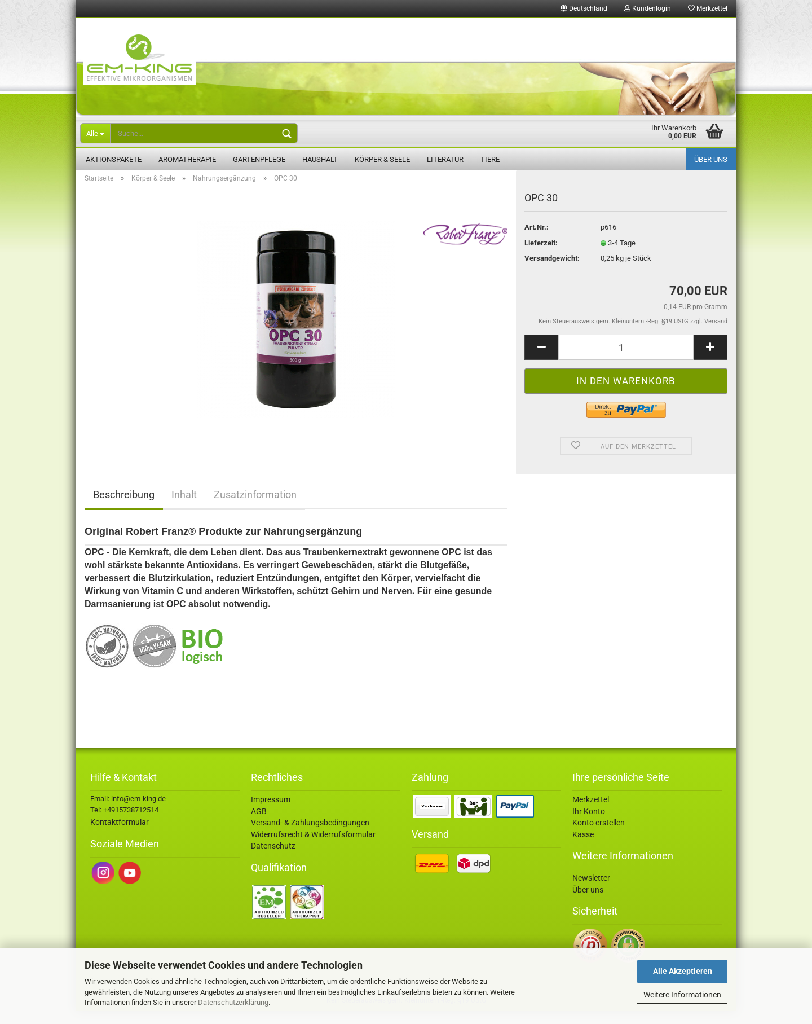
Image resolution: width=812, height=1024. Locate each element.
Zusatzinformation (255, 507)
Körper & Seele (382, 159)
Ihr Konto (588, 824)
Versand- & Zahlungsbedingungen (310, 835)
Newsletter (591, 890)
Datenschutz (273, 858)
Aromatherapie (187, 159)
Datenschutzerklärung (233, 1002)
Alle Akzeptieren (682, 970)
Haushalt (320, 159)
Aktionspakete (114, 159)
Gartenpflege (259, 159)
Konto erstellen (598, 835)
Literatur (445, 159)
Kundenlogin (647, 8)
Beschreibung (124, 507)
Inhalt (184, 507)
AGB (259, 824)
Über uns (710, 159)
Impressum (270, 812)
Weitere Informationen (682, 994)
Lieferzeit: (541, 256)
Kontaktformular (119, 835)
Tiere (490, 159)
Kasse (583, 847)
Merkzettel (707, 8)
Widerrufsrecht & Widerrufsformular (313, 847)
